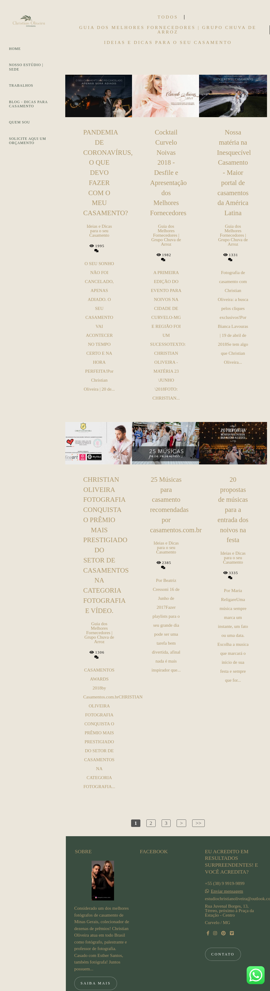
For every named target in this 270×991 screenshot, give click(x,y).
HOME (15, 49)
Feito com (167, 986)
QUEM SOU (19, 122)
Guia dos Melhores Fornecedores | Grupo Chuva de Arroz (168, 29)
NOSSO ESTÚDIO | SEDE (26, 67)
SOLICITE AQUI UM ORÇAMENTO (27, 141)
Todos (167, 17)
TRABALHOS (21, 85)
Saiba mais (96, 961)
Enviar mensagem (227, 869)
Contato (223, 932)
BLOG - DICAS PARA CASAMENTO (28, 104)
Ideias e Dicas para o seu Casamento (168, 42)
